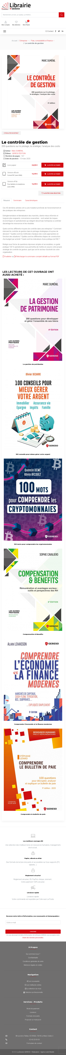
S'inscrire (33, 931)
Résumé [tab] (6, 200)
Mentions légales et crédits (33, 965)
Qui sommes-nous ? (33, 954)
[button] (6, 23)
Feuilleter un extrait (11, 133)
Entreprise (23, 41)
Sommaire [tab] (17, 200)
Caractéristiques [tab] (31, 200)
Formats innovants (33, 1016)
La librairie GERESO (23, 1052)
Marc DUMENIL (17, 151)
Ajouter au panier (52, 165)
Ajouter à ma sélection (51, 193)
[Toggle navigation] (5, 31)
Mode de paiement (33, 1009)
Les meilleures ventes (33, 985)
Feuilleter (7, 256)
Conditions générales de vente (33, 961)
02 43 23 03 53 (34, 1040)
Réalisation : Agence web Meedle (43, 1052)
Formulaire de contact (34, 1043)
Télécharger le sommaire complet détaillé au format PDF (36, 256)
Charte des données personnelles (32, 937)
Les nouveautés (33, 981)
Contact (49, 31)
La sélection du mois (33, 989)
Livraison (33, 1012)
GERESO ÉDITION (19, 153)
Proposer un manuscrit (33, 1020)
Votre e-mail (11, 923)
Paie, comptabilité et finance (42, 41)
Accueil (14, 41)
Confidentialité (33, 958)
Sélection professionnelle (33, 992)
